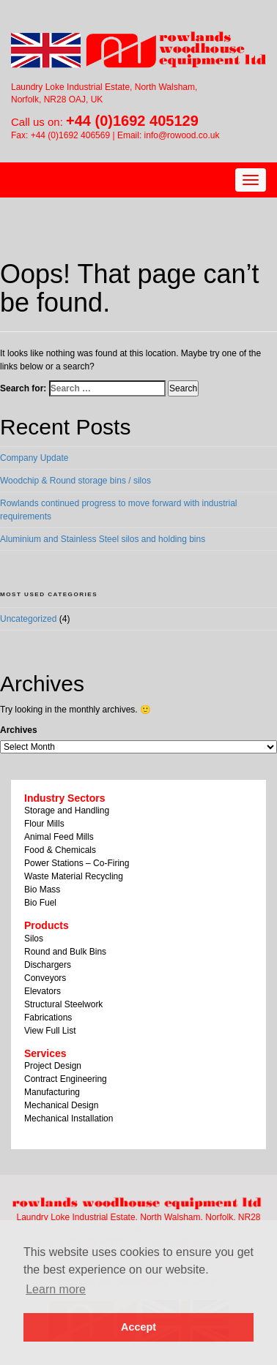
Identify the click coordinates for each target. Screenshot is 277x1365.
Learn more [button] (56, 1289)
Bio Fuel (40, 903)
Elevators (42, 991)
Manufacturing (52, 1092)
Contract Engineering (65, 1079)
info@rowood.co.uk (182, 135)
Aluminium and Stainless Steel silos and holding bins (102, 539)
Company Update (34, 458)
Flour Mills (44, 824)
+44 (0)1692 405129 (132, 121)
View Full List (49, 1031)
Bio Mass (42, 889)
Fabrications (48, 1017)
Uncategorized (28, 619)
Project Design (52, 1066)
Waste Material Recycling (73, 876)
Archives (18, 730)
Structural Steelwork (63, 1004)
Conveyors (45, 978)
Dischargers (47, 965)
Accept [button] (138, 1327)
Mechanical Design (61, 1105)
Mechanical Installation (68, 1118)
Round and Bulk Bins (65, 952)
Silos (33, 938)
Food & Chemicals (60, 850)
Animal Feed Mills (59, 837)
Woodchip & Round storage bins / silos (75, 480)
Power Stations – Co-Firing (76, 863)
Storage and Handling (66, 810)
